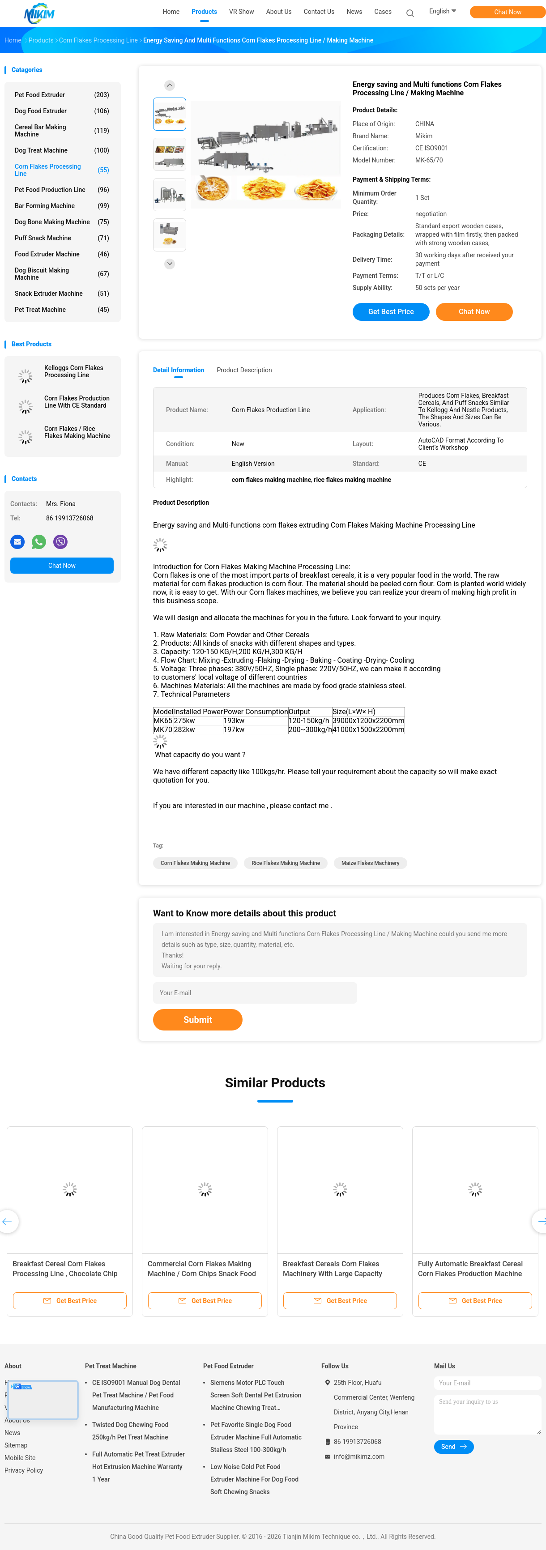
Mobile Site (20, 1457)
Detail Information (178, 370)
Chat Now (508, 12)
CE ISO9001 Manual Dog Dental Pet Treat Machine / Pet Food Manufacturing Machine (136, 1395)
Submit (197, 1019)
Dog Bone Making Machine (62, 221)
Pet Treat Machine (62, 309)
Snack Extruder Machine (62, 293)
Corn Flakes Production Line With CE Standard (77, 402)
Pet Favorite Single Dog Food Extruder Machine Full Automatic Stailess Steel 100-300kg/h (256, 1437)
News (12, 1432)
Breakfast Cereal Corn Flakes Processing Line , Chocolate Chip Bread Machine (65, 1274)
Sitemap (15, 1445)
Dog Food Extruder (62, 110)
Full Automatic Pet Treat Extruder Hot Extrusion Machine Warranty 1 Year (138, 1467)
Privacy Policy (23, 1470)
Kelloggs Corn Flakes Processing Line (73, 371)
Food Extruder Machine (62, 254)
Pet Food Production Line (62, 189)
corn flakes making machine (195, 863)
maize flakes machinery (370, 863)
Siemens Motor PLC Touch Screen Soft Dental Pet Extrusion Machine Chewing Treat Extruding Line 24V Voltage (255, 1396)
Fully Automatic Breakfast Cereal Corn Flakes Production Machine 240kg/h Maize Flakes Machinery (471, 1274)
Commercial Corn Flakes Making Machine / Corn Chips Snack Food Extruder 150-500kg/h (202, 1274)
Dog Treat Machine (62, 150)
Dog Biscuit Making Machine (62, 274)
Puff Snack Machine (62, 238)
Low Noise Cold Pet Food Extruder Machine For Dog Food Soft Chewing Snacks (254, 1479)
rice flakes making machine (286, 863)
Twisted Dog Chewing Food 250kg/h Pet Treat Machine (130, 1431)
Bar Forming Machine (62, 205)
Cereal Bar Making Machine (62, 130)
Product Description (244, 370)
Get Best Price (391, 311)
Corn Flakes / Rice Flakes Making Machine (77, 432)
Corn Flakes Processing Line (62, 170)
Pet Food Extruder (62, 94)
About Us (17, 1420)
